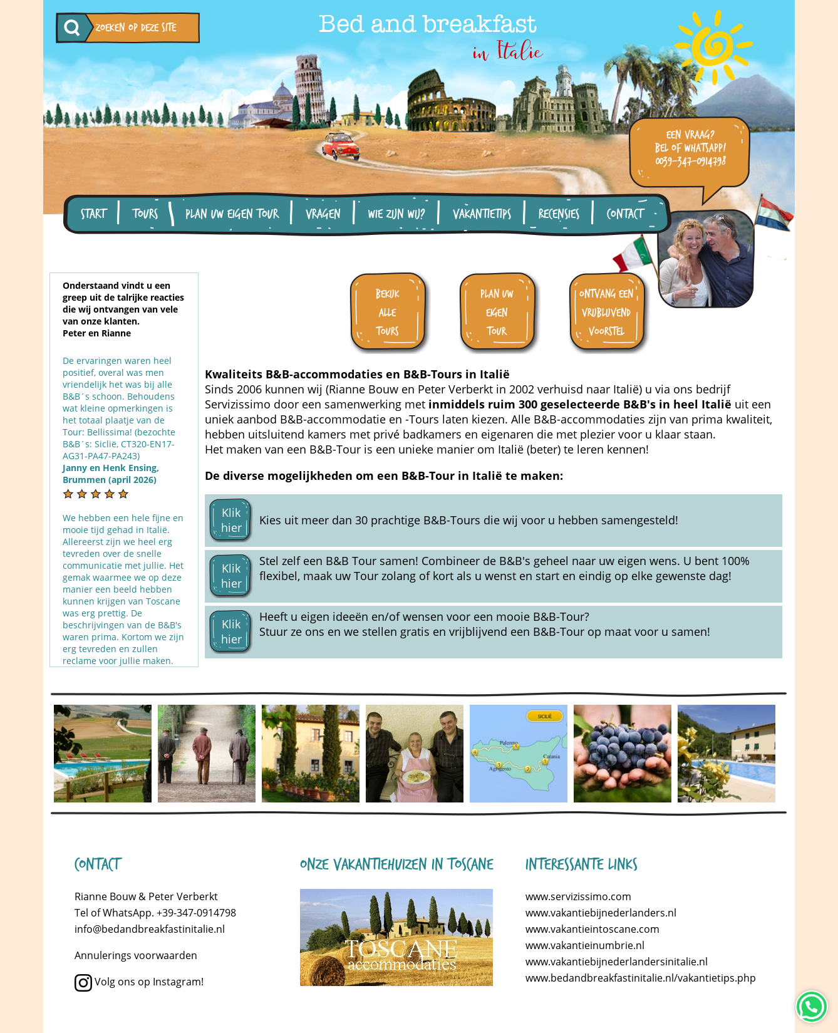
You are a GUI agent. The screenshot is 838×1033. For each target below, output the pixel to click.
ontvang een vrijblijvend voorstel (606, 313)
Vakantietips (482, 214)
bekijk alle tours (387, 313)
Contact (625, 214)
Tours (145, 214)
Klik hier (231, 520)
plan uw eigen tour (497, 313)
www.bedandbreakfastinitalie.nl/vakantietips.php (640, 978)
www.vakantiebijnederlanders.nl (600, 913)
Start (93, 214)
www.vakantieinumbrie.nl (584, 945)
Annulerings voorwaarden (136, 955)
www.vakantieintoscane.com (592, 929)
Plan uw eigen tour (231, 214)
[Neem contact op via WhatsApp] (811, 1006)
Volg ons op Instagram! (139, 982)
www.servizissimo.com (578, 896)
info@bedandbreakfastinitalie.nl (150, 929)
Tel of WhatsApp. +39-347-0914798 (155, 913)
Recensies (559, 214)
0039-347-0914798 (691, 161)
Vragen (323, 214)
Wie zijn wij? (396, 214)
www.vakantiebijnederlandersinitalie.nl (616, 961)
